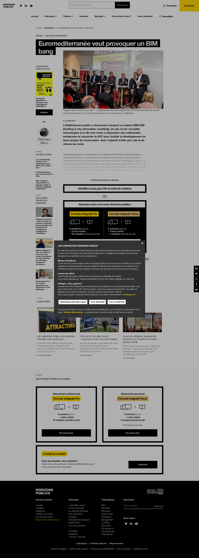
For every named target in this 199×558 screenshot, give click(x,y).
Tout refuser (97, 302)
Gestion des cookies (73, 312)
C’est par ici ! (129, 294)
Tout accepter (116, 302)
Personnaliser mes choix (73, 302)
